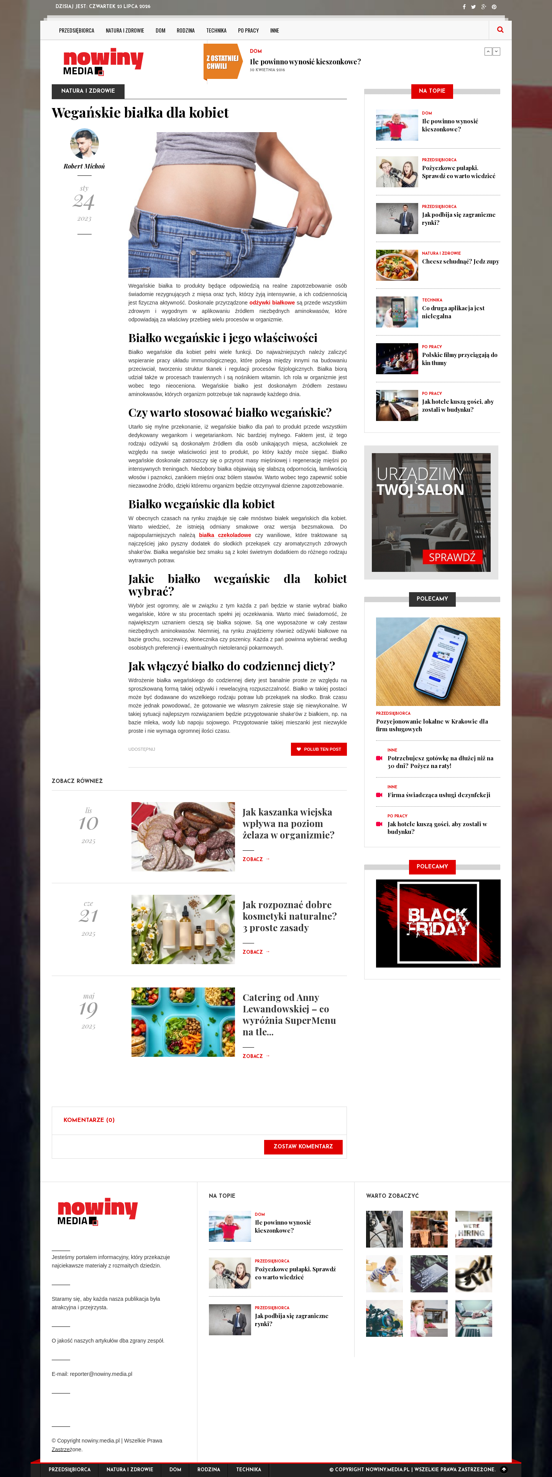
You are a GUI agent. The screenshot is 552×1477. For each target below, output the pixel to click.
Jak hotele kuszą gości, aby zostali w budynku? (459, 405)
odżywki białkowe (272, 303)
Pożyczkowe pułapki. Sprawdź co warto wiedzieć (460, 171)
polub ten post (319, 749)
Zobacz (256, 860)
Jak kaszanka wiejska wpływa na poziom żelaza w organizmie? (289, 823)
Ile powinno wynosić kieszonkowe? (305, 61)
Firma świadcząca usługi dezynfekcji (439, 795)
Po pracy (248, 30)
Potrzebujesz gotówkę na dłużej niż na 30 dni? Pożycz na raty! (440, 762)
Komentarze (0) (89, 1120)
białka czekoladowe (225, 535)
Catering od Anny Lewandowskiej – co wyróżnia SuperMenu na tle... (289, 1014)
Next (496, 51)
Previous (488, 51)
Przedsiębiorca (76, 30)
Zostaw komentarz (303, 1147)
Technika (216, 30)
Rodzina (186, 30)
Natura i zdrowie (125, 30)
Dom (160, 30)
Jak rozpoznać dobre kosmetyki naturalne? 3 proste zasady (290, 915)
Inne (274, 30)
